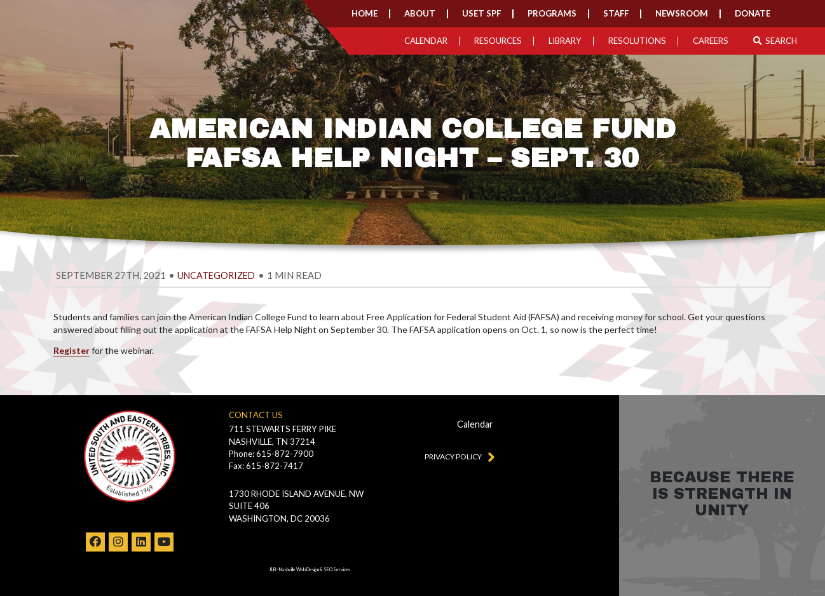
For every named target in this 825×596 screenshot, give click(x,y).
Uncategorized (216, 275)
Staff (616, 13)
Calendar (425, 41)
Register (71, 350)
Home (364, 13)
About (419, 13)
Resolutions (637, 41)
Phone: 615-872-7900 (271, 454)
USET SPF (481, 13)
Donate (752, 13)
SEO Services (337, 569)
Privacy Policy (457, 456)
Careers (710, 41)
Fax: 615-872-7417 (266, 466)
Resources (498, 41)
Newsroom (681, 13)
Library (565, 41)
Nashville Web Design (299, 569)
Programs (552, 13)
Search (775, 41)
